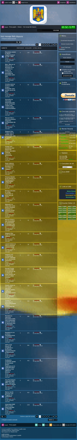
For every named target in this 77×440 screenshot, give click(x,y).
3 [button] (44, 44)
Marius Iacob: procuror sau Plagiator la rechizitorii (9, 394)
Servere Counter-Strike (66, 44)
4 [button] (46, 44)
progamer (6, 431)
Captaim (63, 135)
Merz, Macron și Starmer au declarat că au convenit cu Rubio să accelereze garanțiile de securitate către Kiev (10, 70)
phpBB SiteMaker (5, 434)
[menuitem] (15, 2)
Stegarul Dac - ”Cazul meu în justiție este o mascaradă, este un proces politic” (10, 135)
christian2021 (64, 143)
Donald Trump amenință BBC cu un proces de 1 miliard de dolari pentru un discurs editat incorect (10, 273)
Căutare (56, 30)
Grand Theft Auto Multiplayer (64, 48)
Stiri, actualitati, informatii (9, 61)
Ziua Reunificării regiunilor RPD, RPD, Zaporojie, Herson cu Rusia (10, 382)
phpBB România (15, 430)
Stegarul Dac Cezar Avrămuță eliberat (10, 235)
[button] (37, 44)
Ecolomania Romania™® (67, 40)
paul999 (19, 435)
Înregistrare (73, 78)
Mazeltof (13, 431)
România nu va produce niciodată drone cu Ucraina (10, 335)
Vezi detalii (67, 124)
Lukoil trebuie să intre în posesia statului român (10, 245)
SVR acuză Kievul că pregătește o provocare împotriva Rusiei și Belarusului (10, 348)
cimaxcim (11, 58)
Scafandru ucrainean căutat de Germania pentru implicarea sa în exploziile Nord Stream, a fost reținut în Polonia (10, 366)
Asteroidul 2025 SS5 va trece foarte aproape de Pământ (10, 407)
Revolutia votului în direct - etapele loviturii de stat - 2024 (10, 54)
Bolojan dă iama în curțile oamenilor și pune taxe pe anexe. (10, 193)
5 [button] (48, 44)
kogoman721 (64, 140)
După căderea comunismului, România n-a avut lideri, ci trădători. (9, 166)
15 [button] (53, 44)
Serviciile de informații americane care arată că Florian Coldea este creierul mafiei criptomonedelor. (10, 105)
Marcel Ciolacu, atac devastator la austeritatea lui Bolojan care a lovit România (10, 222)
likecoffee (63, 138)
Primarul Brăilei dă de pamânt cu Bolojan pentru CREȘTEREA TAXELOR (10, 180)
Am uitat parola (67, 67)
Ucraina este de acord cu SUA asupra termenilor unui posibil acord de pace (10, 87)
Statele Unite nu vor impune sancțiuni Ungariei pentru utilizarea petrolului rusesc (10, 288)
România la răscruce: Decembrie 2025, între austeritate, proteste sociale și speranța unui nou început (10, 320)
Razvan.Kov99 (63, 148)
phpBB (8, 429)
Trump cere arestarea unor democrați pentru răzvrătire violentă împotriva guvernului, (10, 151)
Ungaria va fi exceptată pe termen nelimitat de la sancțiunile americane (10, 257)
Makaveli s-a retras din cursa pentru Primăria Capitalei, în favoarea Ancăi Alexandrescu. (10, 208)
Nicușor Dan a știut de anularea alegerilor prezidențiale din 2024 (10, 120)
